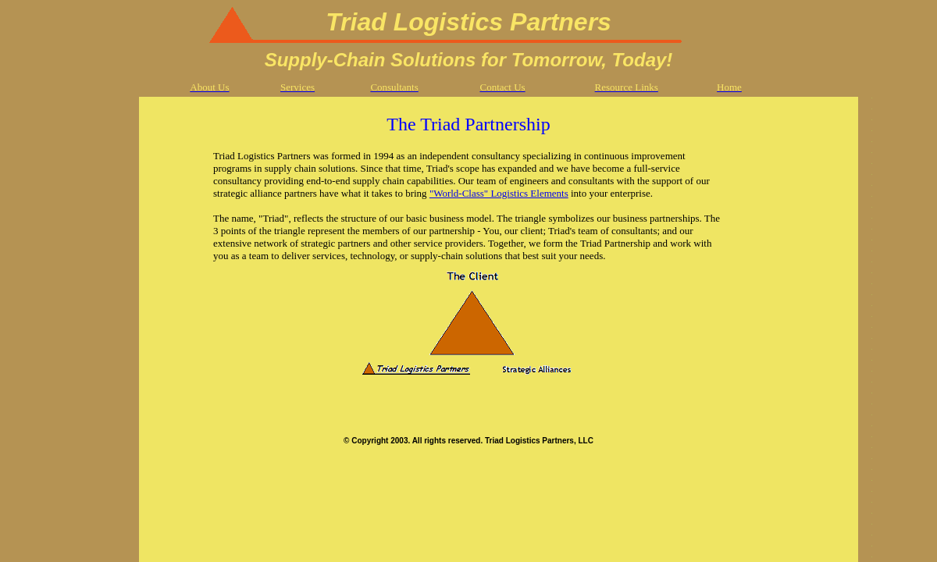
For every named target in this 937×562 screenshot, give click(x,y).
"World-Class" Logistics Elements (498, 193)
